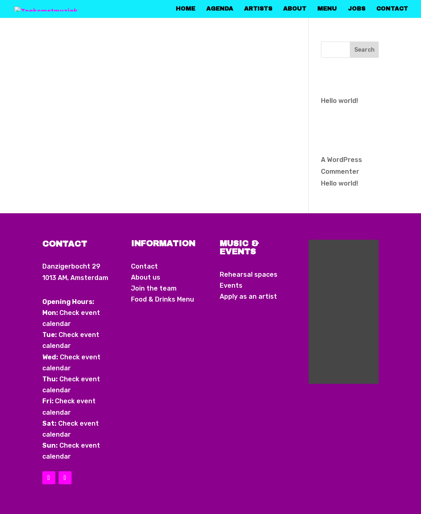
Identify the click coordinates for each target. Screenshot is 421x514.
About (294, 9)
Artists (258, 9)
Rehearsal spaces (248, 274)
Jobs (356, 9)
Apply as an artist (248, 296)
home (185, 9)
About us (145, 277)
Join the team (154, 288)
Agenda (219, 9)
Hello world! (339, 101)
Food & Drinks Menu (162, 299)
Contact (392, 9)
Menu (327, 9)
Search (364, 49)
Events (231, 285)
